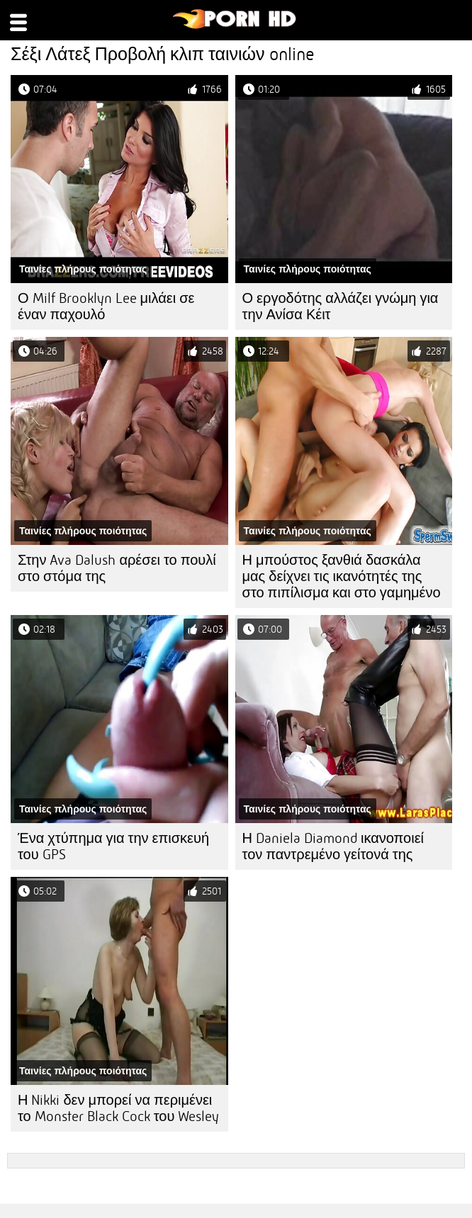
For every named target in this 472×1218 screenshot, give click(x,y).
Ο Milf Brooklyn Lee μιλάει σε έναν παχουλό (106, 306)
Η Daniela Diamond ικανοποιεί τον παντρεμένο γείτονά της (333, 846)
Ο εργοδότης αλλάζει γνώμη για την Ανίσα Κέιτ (340, 306)
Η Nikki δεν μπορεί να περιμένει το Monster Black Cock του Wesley (118, 1108)
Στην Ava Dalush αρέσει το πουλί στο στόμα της (117, 568)
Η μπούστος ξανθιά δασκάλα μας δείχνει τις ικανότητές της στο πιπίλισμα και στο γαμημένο (341, 576)
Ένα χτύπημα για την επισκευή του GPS (113, 846)
